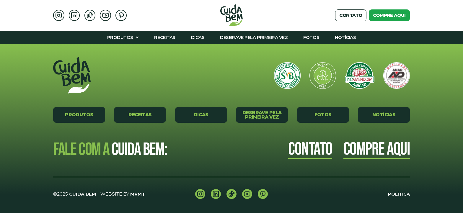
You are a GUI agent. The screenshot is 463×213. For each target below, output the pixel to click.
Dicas (201, 114)
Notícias (383, 114)
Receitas (139, 114)
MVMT (137, 194)
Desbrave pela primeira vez (262, 115)
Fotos (323, 114)
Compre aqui (389, 15)
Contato (350, 15)
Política (399, 194)
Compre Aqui (376, 149)
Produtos (79, 114)
